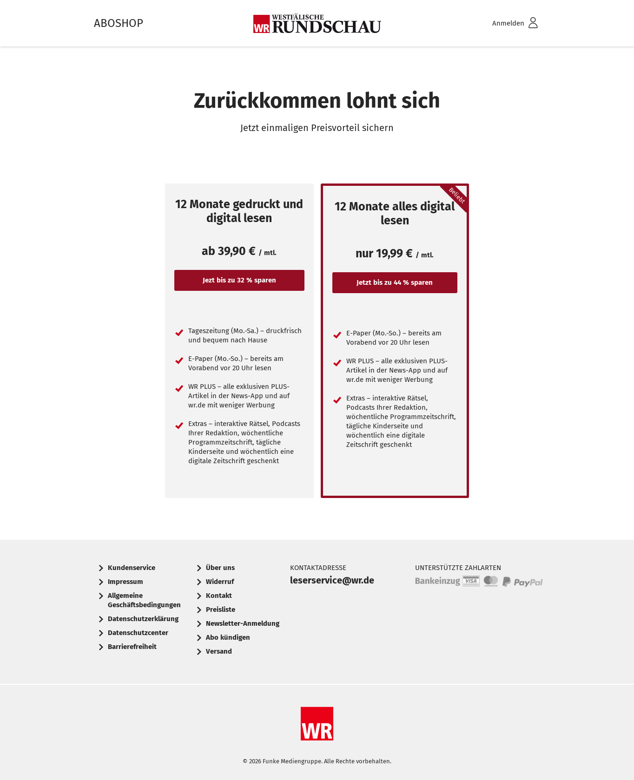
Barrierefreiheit (132, 646)
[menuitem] (503, 23)
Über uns (220, 568)
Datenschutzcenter (138, 633)
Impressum (125, 581)
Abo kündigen (228, 637)
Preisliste (220, 609)
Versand (219, 651)
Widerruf (220, 581)
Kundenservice (131, 568)
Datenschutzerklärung (143, 619)
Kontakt (219, 595)
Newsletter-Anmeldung (242, 623)
